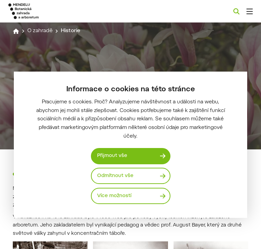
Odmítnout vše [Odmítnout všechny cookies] (115, 175)
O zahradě (40, 31)
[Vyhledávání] (236, 11)
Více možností (114, 196)
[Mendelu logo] (44, 11)
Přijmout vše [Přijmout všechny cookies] (112, 155)
